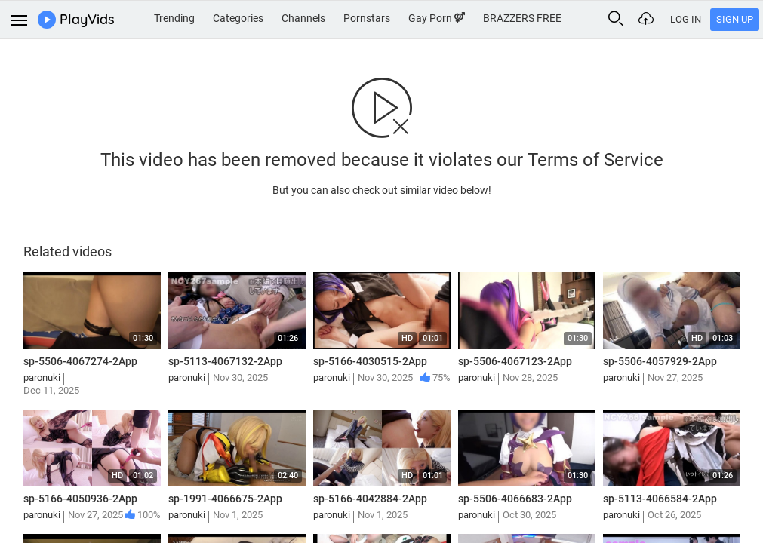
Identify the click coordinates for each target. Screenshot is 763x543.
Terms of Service (595, 159)
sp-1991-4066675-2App (225, 498)
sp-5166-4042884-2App (370, 498)
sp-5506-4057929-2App (660, 361)
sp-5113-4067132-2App (225, 361)
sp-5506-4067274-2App (80, 361)
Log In (685, 19)
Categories (238, 18)
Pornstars (366, 18)
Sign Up (734, 19)
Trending (174, 18)
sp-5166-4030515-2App (370, 361)
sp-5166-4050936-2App (80, 498)
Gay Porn (436, 18)
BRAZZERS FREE (522, 18)
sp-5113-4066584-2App (660, 498)
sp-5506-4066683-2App (515, 498)
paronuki (41, 377)
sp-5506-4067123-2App (515, 361)
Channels (303, 18)
